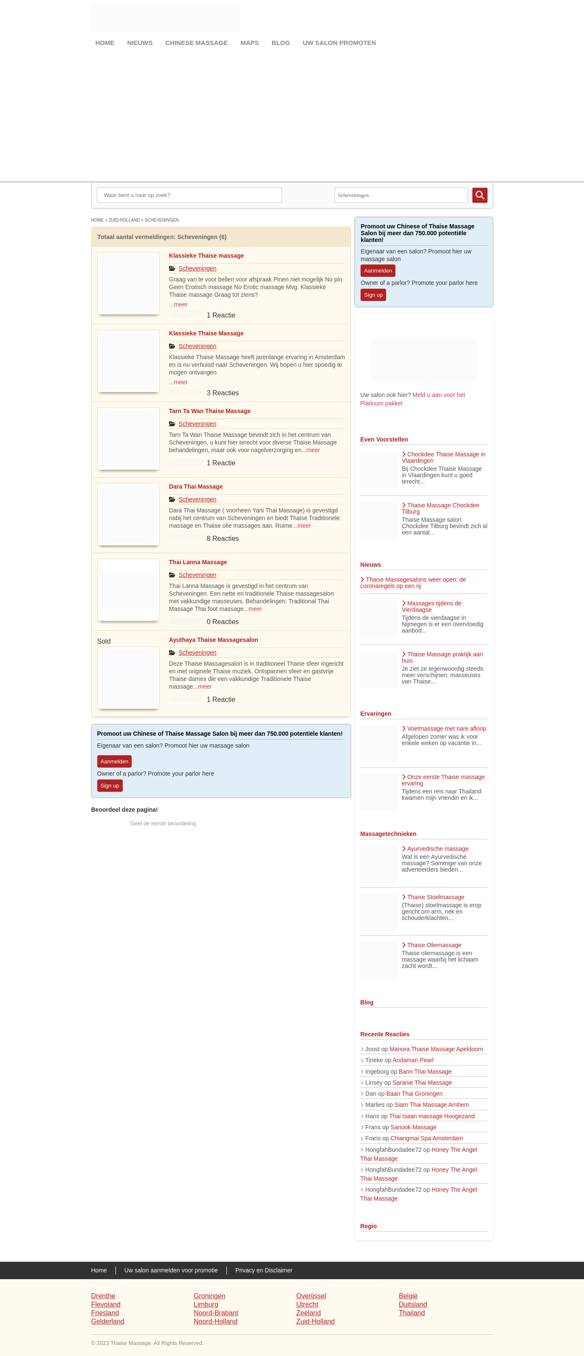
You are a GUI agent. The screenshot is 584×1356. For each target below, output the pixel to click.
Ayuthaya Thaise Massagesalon (213, 639)
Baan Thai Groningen (414, 1093)
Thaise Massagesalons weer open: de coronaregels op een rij (413, 582)
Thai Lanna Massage (198, 562)
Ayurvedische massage (435, 848)
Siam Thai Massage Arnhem (432, 1104)
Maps (249, 42)
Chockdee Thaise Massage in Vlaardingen (443, 457)
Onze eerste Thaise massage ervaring (443, 780)
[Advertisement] (292, 113)
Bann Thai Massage (425, 1071)
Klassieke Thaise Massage (206, 333)
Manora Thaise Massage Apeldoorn (436, 1049)
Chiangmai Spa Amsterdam (427, 1138)
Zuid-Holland (124, 220)
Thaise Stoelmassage (433, 897)
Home (105, 42)
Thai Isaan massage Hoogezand (432, 1116)
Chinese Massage (197, 42)
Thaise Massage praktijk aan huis (442, 657)
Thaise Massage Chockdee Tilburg (441, 508)
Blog (281, 42)
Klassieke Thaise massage (206, 255)
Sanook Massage (414, 1127)
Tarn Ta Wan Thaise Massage (210, 411)
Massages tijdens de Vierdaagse (432, 606)
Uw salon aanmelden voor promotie (171, 1270)
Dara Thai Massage (196, 486)
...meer (178, 304)
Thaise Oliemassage (432, 945)
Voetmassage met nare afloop (444, 728)
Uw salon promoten (339, 42)
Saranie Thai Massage (422, 1082)
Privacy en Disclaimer (264, 1270)
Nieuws (140, 42)
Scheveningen (198, 268)
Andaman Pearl (413, 1060)
